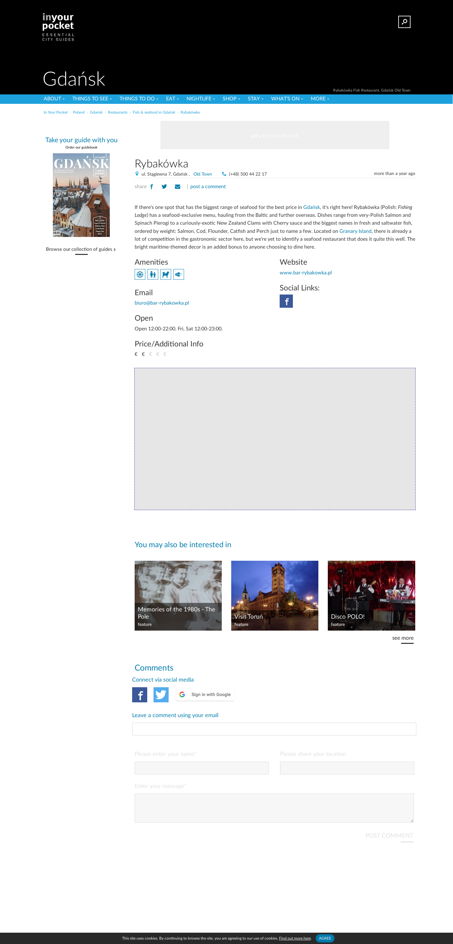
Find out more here (295, 938)
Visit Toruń (248, 617)
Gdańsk (311, 207)
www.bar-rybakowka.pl (306, 272)
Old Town (202, 174)
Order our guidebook (81, 147)
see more (403, 638)
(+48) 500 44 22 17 (248, 174)
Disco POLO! (348, 617)
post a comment (208, 186)
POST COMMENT (389, 810)
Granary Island (355, 231)
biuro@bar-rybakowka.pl (162, 303)
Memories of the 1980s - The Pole (176, 613)
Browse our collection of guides (79, 249)
